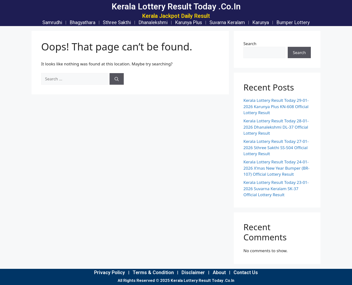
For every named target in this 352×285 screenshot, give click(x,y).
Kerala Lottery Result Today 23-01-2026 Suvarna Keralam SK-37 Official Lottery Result (276, 188)
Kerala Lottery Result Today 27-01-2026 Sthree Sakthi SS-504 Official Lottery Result (276, 147)
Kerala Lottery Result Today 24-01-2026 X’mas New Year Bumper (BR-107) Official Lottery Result (276, 168)
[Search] (117, 79)
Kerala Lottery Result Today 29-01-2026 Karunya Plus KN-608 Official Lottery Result (276, 106)
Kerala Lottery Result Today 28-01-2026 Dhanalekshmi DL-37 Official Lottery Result (276, 127)
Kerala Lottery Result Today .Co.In (176, 7)
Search (249, 43)
